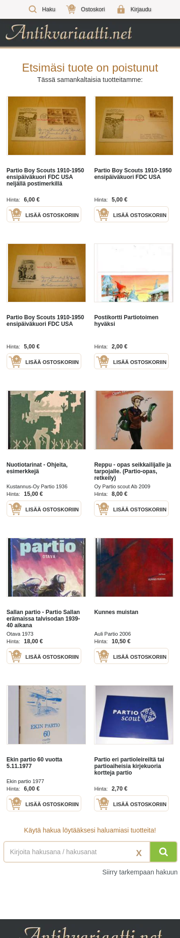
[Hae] (163, 852)
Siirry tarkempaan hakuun (140, 872)
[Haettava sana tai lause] (90, 852)
